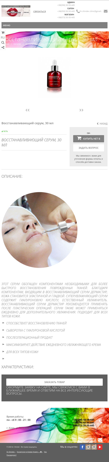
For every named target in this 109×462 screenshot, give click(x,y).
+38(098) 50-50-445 (66, 5)
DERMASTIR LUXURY (35, 43)
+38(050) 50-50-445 (66, 11)
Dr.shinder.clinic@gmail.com (91, 11)
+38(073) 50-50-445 (66, 17)
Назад (102, 123)
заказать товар (54, 382)
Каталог (17, 43)
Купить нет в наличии (88, 139)
